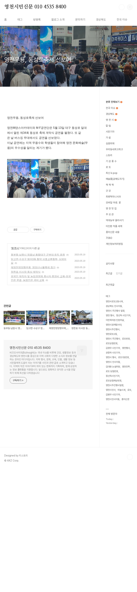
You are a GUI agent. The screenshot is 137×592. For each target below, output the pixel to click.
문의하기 (80, 19)
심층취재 (110, 143)
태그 (19, 19)
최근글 (109, 273)
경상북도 (101, 19)
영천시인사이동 (113, 399)
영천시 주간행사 (113, 338)
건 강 (108, 190)
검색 (121, 7)
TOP (130, 580)
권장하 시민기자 (113, 352)
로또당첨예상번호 (113, 380)
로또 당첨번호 (112, 371)
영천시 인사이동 (113, 362)
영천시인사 (111, 390)
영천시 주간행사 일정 (115, 310)
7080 (109, 238)
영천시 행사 (111, 357)
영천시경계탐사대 (113, 324)
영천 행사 (110, 315)
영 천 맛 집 (111, 208)
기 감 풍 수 (111, 161)
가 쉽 (108, 137)
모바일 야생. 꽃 (113, 202)
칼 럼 (108, 125)
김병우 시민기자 (113, 394)
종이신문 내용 (112, 232)
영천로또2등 (111, 334)
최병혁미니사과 (113, 196)
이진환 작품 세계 (114, 226)
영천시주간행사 (113, 329)
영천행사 (126, 348)
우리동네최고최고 (114, 149)
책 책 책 (110, 184)
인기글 (119, 273)
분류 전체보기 (114, 101)
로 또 (108, 167)
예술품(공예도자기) (115, 178)
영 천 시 (15, 407)
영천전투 (126, 366)
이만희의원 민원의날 (115, 320)
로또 (129, 390)
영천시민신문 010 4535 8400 (35, 6)
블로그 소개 (58, 19)
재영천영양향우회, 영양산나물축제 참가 (33, 426)
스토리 (109, 155)
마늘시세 (121, 390)
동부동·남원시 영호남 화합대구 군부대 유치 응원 (38, 414)
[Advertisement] (48, 132)
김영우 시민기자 (113, 348)
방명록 (37, 19)
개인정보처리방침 (114, 243)
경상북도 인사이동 (114, 306)
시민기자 (110, 131)
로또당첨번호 (112, 343)
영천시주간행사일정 (114, 385)
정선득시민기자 (113, 376)
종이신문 (125, 399)
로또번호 (126, 338)
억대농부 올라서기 (115, 220)
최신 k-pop (111, 173)
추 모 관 (110, 214)
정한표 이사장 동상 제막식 (25, 431)
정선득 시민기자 (123, 315)
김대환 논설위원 (113, 366)
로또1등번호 (123, 357)
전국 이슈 (122, 19)
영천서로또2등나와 (114, 301)
